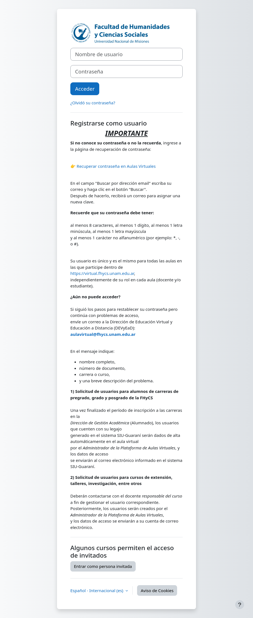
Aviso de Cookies (157, 590)
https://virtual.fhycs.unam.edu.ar (102, 273)
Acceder (85, 88)
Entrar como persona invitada (103, 566)
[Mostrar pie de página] (239, 604)
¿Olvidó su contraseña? (92, 102)
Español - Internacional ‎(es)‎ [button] (97, 590)
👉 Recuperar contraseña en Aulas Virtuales (113, 166)
